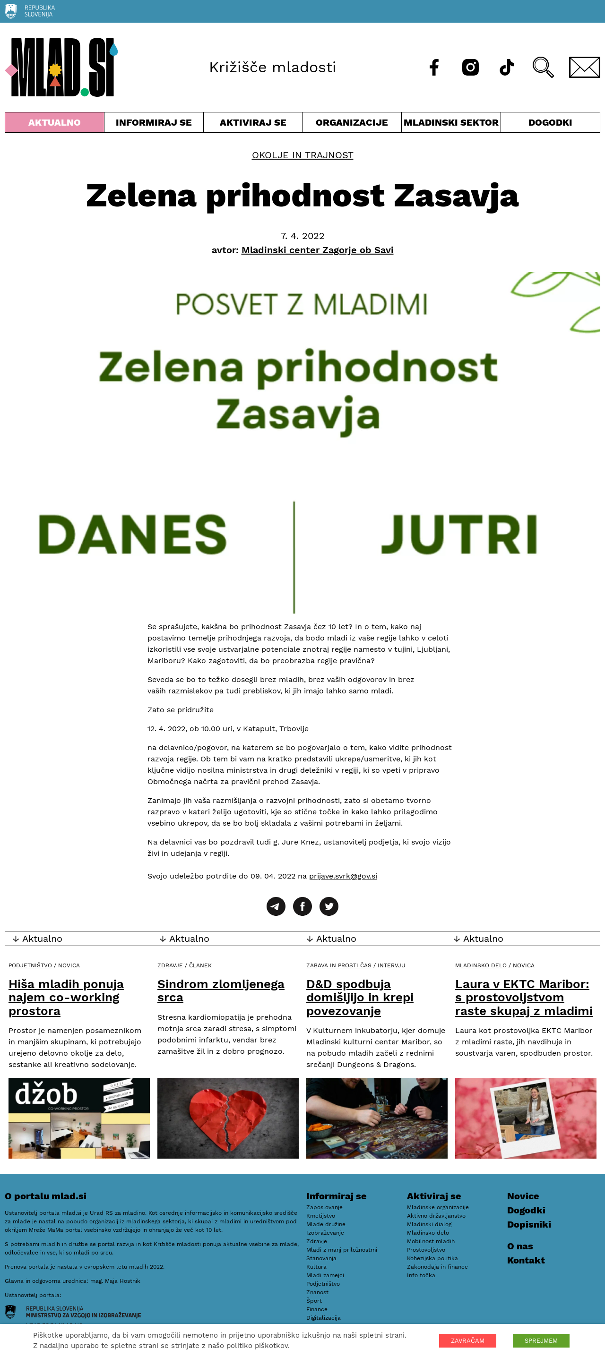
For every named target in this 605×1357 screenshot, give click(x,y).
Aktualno (54, 124)
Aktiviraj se (253, 124)
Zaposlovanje (324, 1207)
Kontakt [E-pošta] (526, 1260)
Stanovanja (321, 1258)
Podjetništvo (30, 965)
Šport (314, 1300)
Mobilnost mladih (431, 1241)
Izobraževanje (325, 1232)
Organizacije (351, 124)
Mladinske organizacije (438, 1207)
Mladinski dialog (429, 1224)
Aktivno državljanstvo (436, 1215)
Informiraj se (153, 124)
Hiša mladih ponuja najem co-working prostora (66, 997)
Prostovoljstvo (426, 1249)
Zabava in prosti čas (339, 965)
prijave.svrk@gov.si (343, 875)
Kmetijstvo (320, 1215)
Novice (523, 1196)
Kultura (316, 1266)
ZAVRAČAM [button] (467, 1340)
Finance (317, 1309)
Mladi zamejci (325, 1275)
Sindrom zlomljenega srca (221, 991)
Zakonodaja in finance (437, 1266)
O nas (520, 1246)
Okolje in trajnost (303, 155)
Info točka (421, 1275)
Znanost (317, 1292)
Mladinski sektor (451, 124)
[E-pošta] (584, 67)
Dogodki (550, 122)
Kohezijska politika (432, 1258)
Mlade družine (326, 1224)
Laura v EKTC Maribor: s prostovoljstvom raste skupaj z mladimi (524, 997)
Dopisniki (529, 1224)
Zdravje (170, 965)
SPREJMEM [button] (541, 1340)
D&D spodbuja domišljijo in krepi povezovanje (360, 997)
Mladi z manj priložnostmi (341, 1249)
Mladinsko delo (481, 965)
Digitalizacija (323, 1317)
